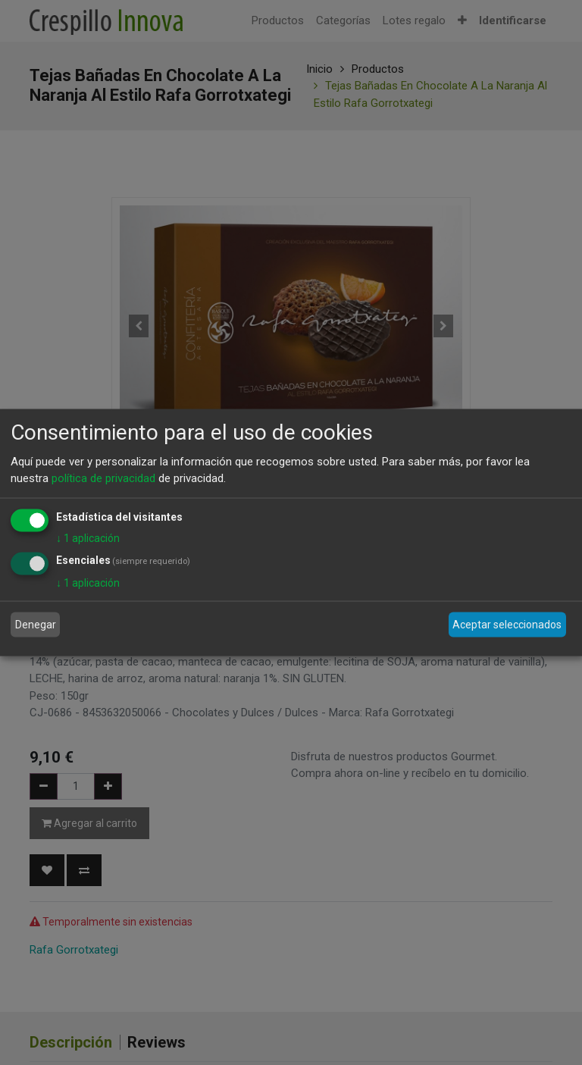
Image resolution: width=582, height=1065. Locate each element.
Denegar (35, 625)
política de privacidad (103, 478)
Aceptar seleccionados (507, 625)
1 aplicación (88, 537)
